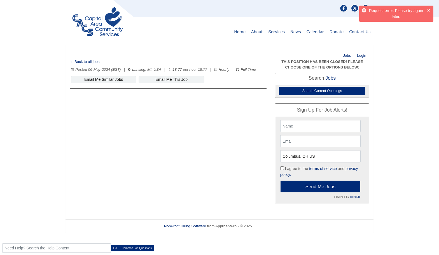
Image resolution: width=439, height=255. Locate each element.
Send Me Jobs (320, 186)
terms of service (323, 168)
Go (115, 248)
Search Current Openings (322, 91)
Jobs (347, 55)
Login (361, 55)
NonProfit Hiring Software (185, 226)
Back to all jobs (85, 62)
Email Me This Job (171, 79)
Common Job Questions (137, 248)
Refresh (268, 226)
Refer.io (355, 196)
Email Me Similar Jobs (103, 79)
